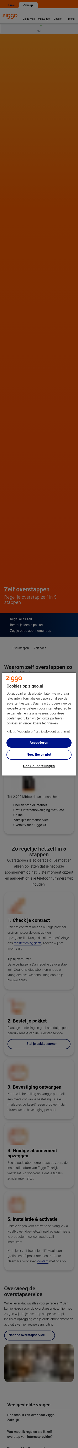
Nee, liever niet (39, 755)
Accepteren (39, 743)
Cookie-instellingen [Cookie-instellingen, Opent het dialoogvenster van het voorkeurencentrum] (39, 766)
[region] (39, 724)
